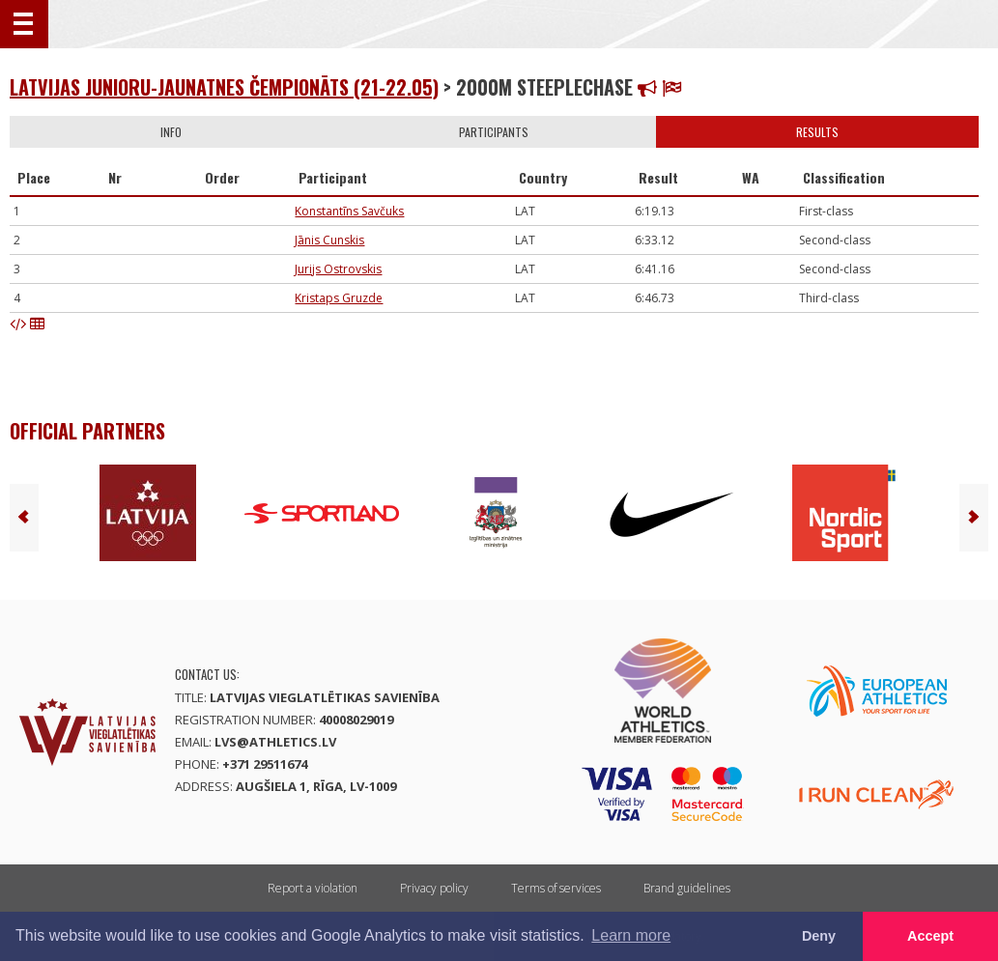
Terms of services (556, 888)
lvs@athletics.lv (275, 741)
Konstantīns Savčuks (349, 211)
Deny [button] (819, 936)
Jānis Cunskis (329, 240)
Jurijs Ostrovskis (338, 269)
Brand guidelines (686, 888)
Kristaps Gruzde (339, 298)
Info (171, 132)
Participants (493, 132)
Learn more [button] (630, 935)
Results (817, 132)
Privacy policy (434, 888)
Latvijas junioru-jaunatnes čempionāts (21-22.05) (224, 86)
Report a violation (312, 888)
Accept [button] (930, 936)
